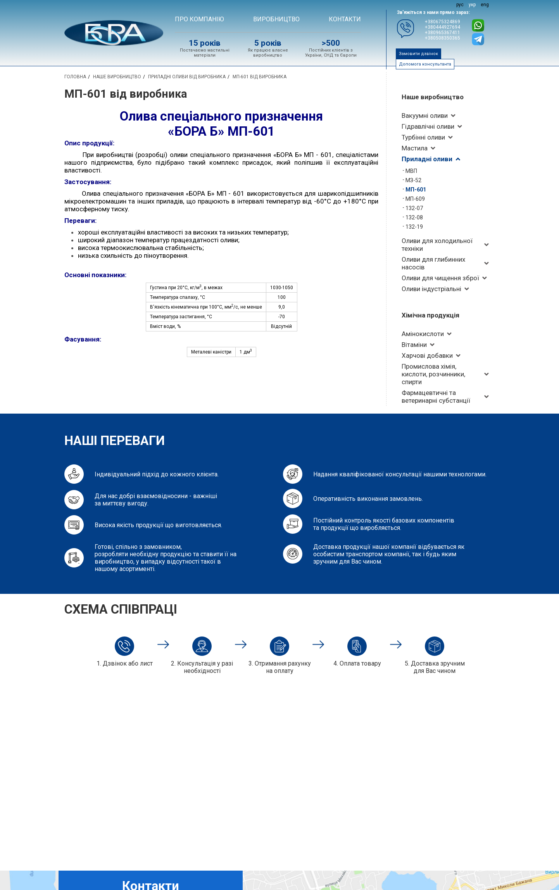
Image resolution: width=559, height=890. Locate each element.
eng (485, 4)
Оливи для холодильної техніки (437, 244)
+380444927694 (442, 27)
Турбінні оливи (423, 137)
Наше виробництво (433, 97)
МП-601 (415, 189)
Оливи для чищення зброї (440, 278)
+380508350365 (442, 38)
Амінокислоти (423, 334)
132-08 (414, 217)
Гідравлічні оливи (428, 126)
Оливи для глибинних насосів (433, 263)
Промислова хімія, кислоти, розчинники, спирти (433, 374)
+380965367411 (442, 32)
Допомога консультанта (425, 64)
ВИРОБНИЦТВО (276, 19)
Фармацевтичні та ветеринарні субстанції (436, 396)
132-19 (414, 227)
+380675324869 (442, 21)
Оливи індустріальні (431, 289)
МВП (411, 171)
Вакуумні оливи (425, 115)
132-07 (414, 208)
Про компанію (199, 19)
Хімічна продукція (430, 315)
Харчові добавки (427, 355)
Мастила (415, 148)
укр (472, 4)
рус (460, 4)
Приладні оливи (427, 159)
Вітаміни (414, 344)
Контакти (345, 19)
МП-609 (415, 199)
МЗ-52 (413, 180)
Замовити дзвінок (418, 53)
